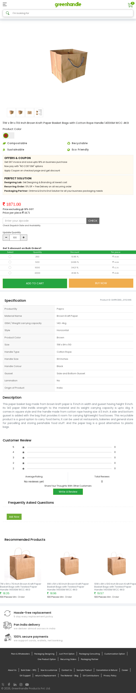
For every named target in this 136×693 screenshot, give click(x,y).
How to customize (49, 670)
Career (125, 670)
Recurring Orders (68, 659)
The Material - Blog (69, 675)
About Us (12, 670)
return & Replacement (45, 675)
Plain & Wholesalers (20, 654)
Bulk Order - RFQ (28, 670)
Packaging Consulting (89, 654)
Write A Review (68, 492)
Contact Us (67, 670)
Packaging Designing (44, 654)
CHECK (92, 221)
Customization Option (114, 654)
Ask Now (14, 517)
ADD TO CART (35, 283)
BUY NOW (101, 283)
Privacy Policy (110, 675)
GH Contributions (91, 675)
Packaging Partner (89, 659)
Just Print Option (67, 654)
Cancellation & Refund (106, 670)
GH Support (25, 675)
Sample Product (84, 670)
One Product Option (47, 659)
